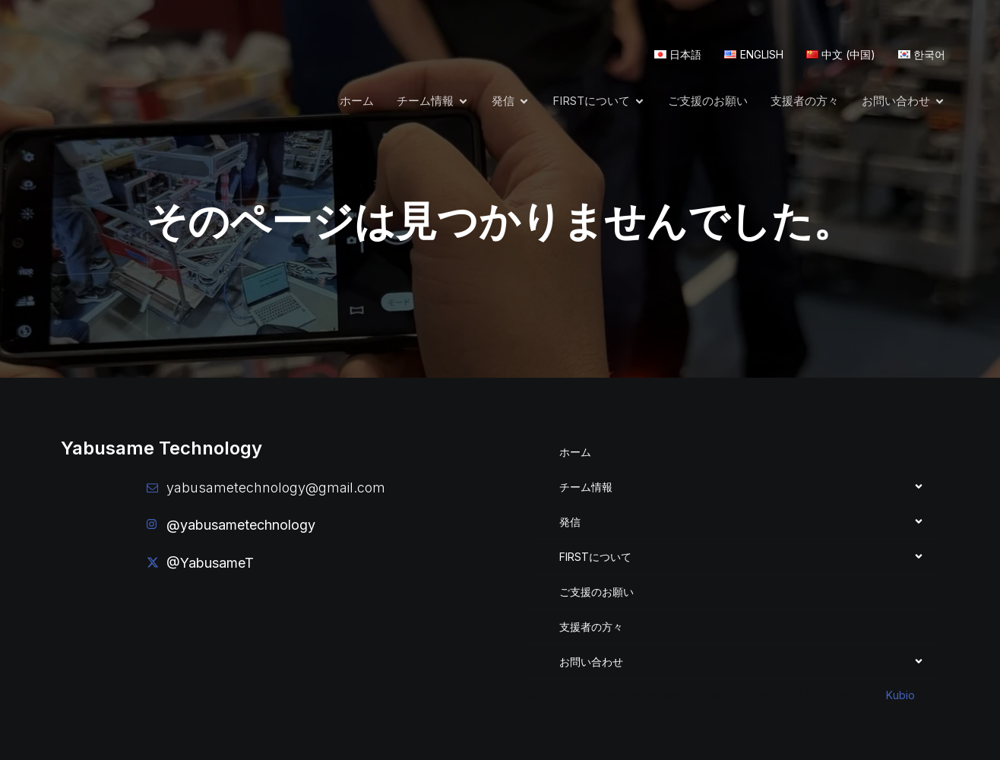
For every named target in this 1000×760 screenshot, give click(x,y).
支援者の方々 (805, 100)
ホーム (357, 100)
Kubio (900, 694)
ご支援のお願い (708, 100)
